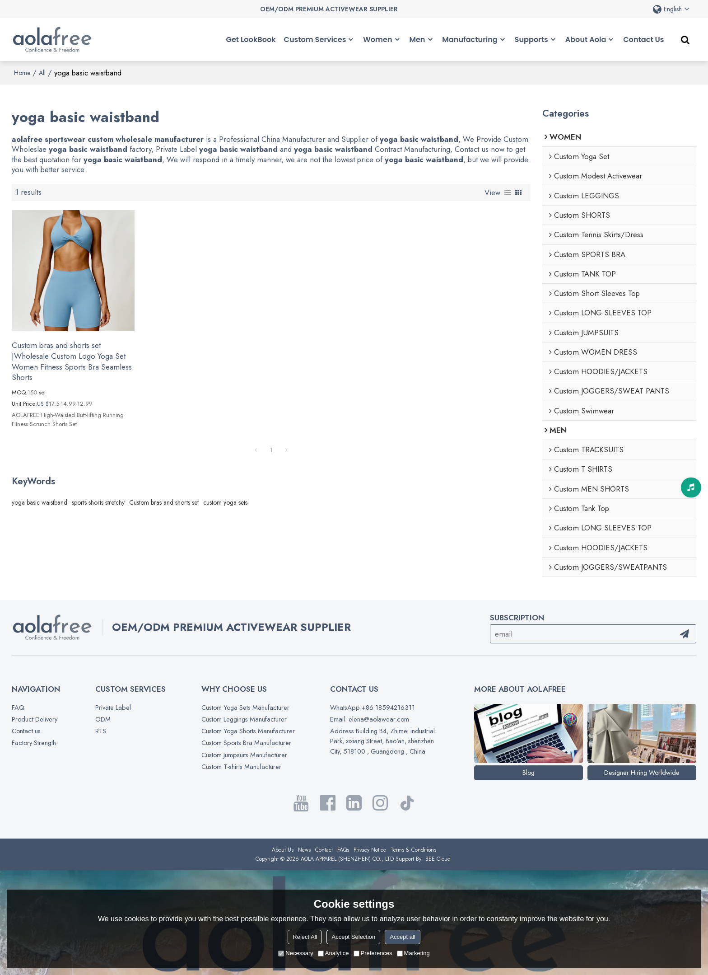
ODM (103, 719)
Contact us (26, 731)
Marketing (413, 953)
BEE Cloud (438, 859)
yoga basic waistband (39, 502)
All (42, 72)
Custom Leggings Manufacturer (244, 719)
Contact (324, 850)
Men (417, 39)
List (507, 192)
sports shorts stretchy (98, 502)
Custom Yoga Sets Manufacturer (245, 707)
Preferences (373, 953)
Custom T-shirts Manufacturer (241, 766)
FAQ (18, 707)
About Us (282, 850)
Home (22, 72)
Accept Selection (353, 936)
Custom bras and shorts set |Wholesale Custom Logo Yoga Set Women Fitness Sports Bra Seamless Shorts (72, 361)
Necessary (295, 953)
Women (377, 39)
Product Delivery (34, 719)
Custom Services (315, 39)
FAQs (343, 850)
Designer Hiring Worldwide (642, 772)
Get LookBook (251, 39)
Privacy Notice (370, 850)
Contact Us (643, 39)
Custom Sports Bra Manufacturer (246, 742)
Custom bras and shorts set (164, 502)
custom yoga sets (225, 502)
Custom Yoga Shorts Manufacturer (248, 731)
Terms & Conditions (413, 850)
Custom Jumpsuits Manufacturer (244, 754)
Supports (531, 39)
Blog (528, 772)
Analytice (333, 953)
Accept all (402, 936)
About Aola (585, 39)
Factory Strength (34, 742)
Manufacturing (469, 39)
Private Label (113, 707)
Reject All (305, 936)
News (304, 850)
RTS (100, 731)
